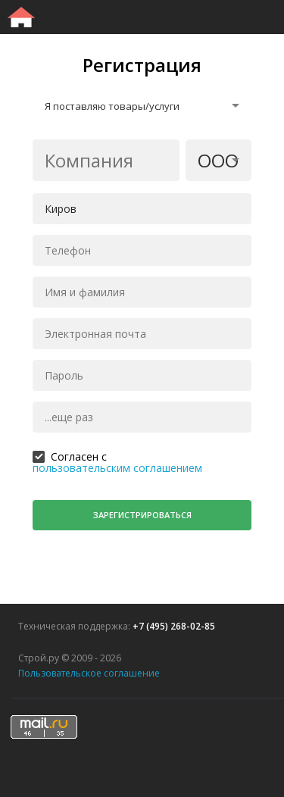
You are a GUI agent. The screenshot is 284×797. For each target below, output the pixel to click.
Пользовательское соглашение (89, 673)
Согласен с (79, 455)
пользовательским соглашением (117, 468)
